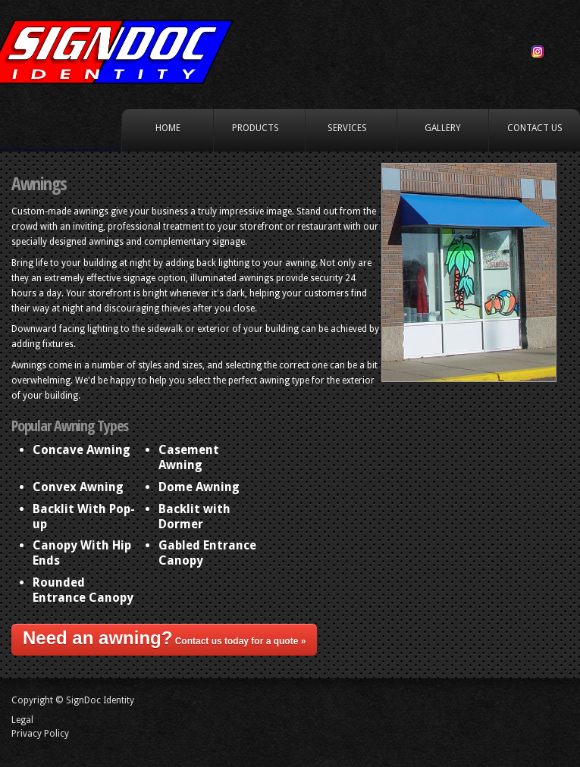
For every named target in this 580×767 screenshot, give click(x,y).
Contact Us (535, 128)
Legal (22, 720)
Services (348, 129)
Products (256, 129)
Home (167, 128)
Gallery (443, 128)
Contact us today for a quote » (164, 638)
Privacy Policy (40, 733)
